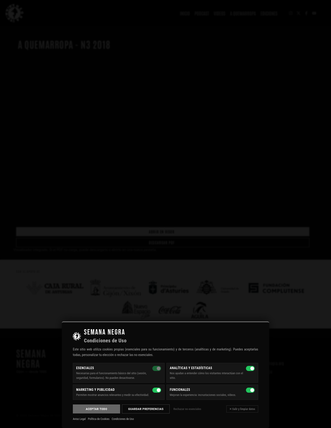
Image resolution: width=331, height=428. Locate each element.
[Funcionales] (250, 390)
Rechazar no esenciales (187, 409)
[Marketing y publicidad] (156, 390)
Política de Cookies (98, 419)
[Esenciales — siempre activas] (156, 368)
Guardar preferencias (146, 409)
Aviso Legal (79, 419)
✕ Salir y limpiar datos (242, 409)
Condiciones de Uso (123, 419)
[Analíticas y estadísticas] (250, 368)
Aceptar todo (96, 409)
